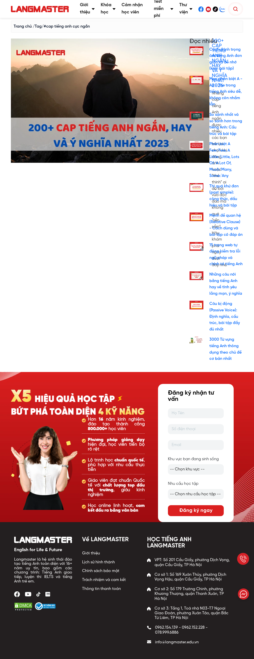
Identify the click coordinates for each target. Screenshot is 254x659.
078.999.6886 (167, 632)
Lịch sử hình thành (98, 562)
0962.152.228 (193, 627)
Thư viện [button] (185, 9)
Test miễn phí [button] (164, 9)
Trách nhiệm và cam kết (104, 580)
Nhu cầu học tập (183, 484)
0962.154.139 (166, 627)
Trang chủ (23, 26)
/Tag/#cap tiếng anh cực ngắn (61, 26)
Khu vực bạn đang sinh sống (193, 459)
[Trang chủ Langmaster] (41, 9)
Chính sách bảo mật (100, 571)
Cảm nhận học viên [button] (132, 9)
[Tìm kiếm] (235, 9)
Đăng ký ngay (196, 510)
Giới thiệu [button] (87, 9)
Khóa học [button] (108, 9)
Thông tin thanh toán (101, 589)
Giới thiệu (91, 553)
